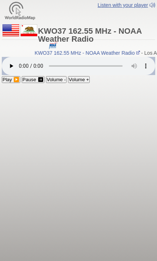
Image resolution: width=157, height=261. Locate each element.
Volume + (79, 83)
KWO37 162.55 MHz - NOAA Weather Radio (89, 56)
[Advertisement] (78, 132)
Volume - (56, 83)
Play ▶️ (11, 83)
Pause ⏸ (33, 83)
